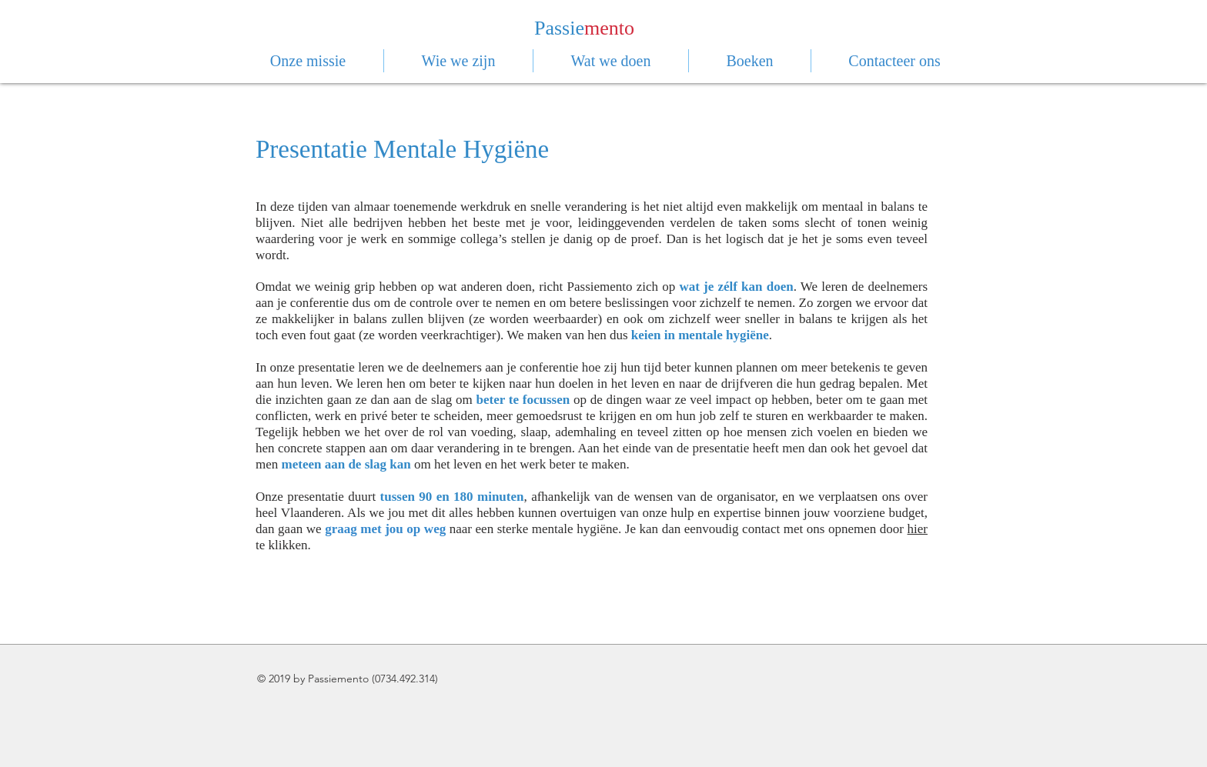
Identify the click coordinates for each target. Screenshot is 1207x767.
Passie (559, 28)
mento (609, 28)
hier (918, 529)
